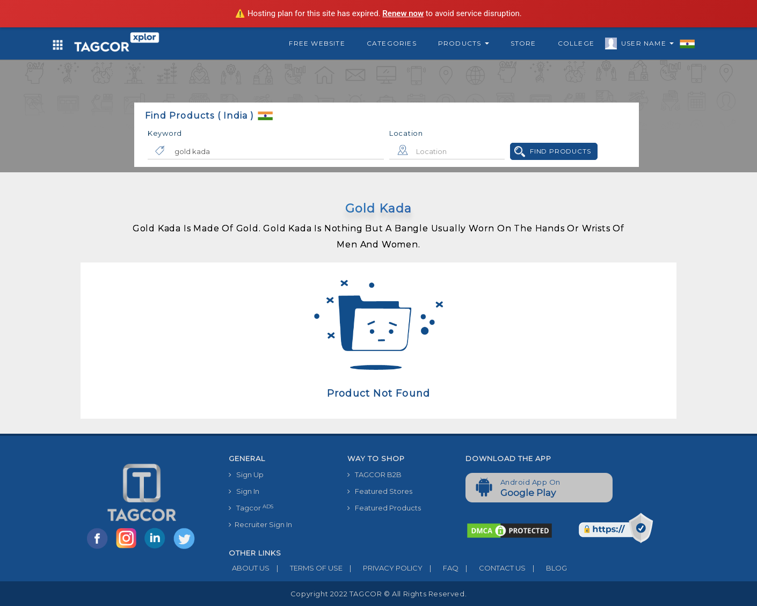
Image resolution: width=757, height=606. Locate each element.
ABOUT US (249, 568)
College (576, 43)
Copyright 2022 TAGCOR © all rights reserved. (378, 593)
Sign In (244, 491)
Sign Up (246, 474)
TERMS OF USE (306, 568)
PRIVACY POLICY (383, 568)
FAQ (440, 568)
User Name (645, 45)
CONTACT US (492, 568)
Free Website (317, 43)
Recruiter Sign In (260, 524)
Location (406, 133)
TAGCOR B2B (374, 474)
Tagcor (251, 508)
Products (463, 43)
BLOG (546, 568)
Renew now (403, 13)
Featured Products (384, 507)
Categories (392, 43)
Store (523, 43)
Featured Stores (379, 491)
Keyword (165, 133)
